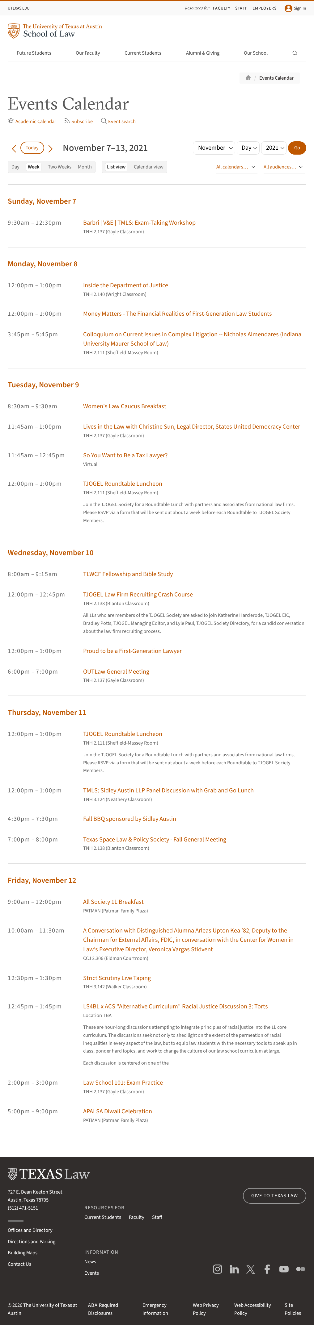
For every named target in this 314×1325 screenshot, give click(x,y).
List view (116, 167)
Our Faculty (91, 53)
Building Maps (22, 1252)
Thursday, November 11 (47, 712)
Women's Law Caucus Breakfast (124, 406)
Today (32, 148)
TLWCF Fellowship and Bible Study (128, 574)
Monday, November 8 (43, 264)
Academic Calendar (32, 121)
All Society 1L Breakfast (113, 901)
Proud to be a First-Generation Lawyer (132, 650)
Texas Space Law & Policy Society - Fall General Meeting (154, 839)
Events (91, 1273)
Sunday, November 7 (42, 201)
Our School (259, 53)
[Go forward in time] (50, 148)
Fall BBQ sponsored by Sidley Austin (129, 818)
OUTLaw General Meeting (116, 671)
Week (34, 167)
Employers (264, 8)
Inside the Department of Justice (125, 285)
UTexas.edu (19, 8)
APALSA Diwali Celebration (117, 1111)
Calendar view (148, 167)
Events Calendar (276, 78)
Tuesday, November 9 (43, 385)
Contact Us (19, 1264)
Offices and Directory (30, 1230)
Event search (118, 121)
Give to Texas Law (274, 1195)
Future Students (37, 53)
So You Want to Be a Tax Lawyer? (125, 455)
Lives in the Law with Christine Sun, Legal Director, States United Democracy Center (191, 426)
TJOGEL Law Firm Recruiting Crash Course (138, 594)
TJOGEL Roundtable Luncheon (122, 483)
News (90, 1261)
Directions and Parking (31, 1241)
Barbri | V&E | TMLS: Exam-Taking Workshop (139, 222)
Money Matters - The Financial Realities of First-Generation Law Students (177, 313)
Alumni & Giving (206, 53)
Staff (241, 8)
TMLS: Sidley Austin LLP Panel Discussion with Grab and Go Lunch (168, 790)
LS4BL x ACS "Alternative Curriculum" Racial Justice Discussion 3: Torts (175, 1006)
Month (85, 167)
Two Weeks (59, 167)
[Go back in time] (14, 148)
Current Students (146, 53)
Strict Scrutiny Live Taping (117, 978)
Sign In (295, 8)
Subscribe (78, 121)
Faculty (222, 8)
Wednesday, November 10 (51, 552)
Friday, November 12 (42, 880)
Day (15, 167)
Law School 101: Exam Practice (123, 1082)
